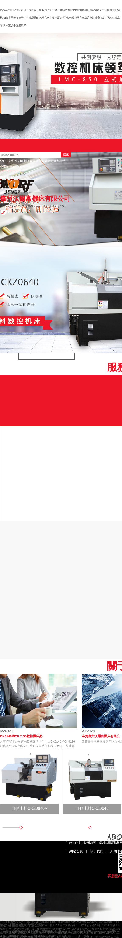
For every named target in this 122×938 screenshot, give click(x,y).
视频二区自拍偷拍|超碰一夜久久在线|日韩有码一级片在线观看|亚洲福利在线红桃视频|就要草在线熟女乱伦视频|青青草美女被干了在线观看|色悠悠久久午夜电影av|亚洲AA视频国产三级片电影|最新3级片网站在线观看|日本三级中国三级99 (60, 17)
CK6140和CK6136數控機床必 (21, 736)
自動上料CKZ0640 (91, 808)
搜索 (66, 154)
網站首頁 (7, 177)
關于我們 (96, 851)
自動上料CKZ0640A (29, 808)
